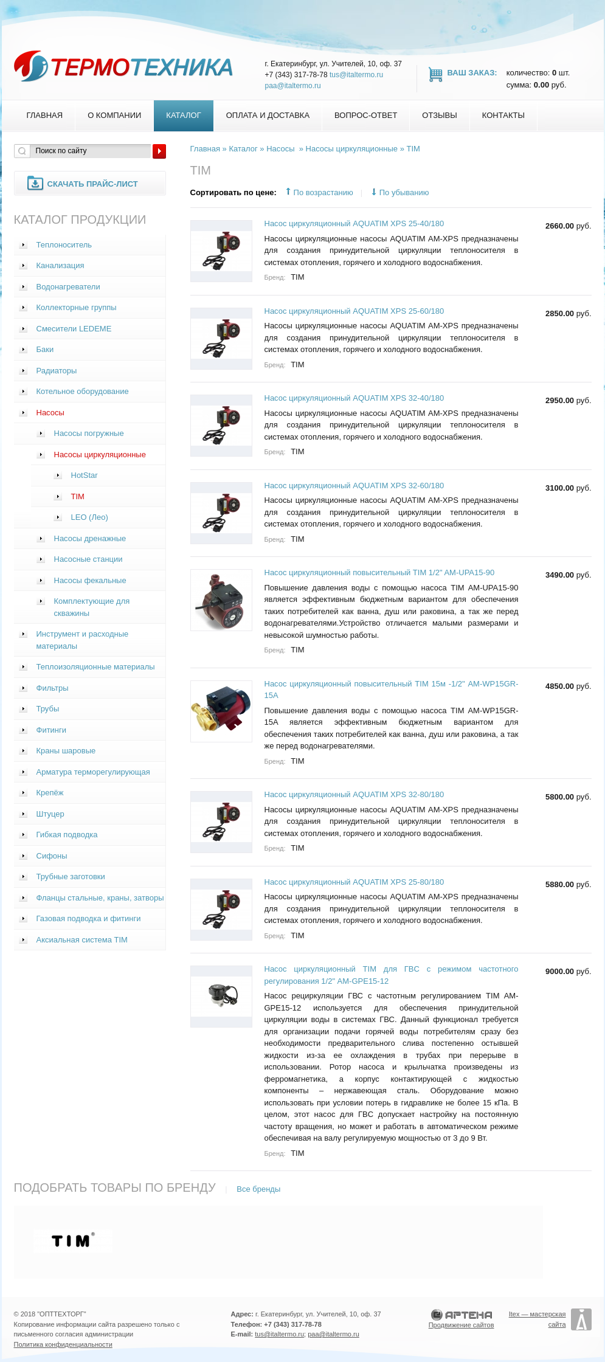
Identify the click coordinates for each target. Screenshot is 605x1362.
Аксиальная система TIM (82, 939)
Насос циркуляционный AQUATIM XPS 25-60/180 (354, 311)
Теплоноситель (64, 244)
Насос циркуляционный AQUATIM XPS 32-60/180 (354, 485)
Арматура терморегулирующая (93, 771)
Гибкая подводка (67, 834)
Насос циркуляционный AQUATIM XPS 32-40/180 (354, 398)
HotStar (84, 475)
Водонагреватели (68, 286)
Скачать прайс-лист (92, 183)
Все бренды (258, 1189)
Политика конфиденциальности (63, 1344)
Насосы (50, 412)
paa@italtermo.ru (293, 85)
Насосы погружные (89, 433)
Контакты (503, 115)
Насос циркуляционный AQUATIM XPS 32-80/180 (354, 794)
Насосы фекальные (90, 580)
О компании (114, 115)
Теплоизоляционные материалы (95, 666)
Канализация (60, 265)
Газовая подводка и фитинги (88, 918)
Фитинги (51, 730)
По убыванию (404, 192)
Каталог (183, 115)
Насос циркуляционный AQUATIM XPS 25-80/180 (354, 882)
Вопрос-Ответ (365, 115)
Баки (45, 349)
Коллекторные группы (76, 307)
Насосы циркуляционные (100, 454)
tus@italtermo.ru (356, 75)
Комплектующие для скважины (92, 607)
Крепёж (50, 792)
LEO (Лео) (89, 517)
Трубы (48, 708)
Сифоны (51, 855)
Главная (45, 115)
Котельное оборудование (82, 391)
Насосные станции (88, 559)
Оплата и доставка (267, 115)
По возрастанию (323, 192)
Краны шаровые (66, 750)
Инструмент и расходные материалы (82, 640)
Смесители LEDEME (74, 328)
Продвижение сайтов (461, 1325)
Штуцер (50, 813)
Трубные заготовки (70, 876)
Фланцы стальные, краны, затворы (100, 897)
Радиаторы (56, 370)
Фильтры (52, 688)
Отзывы (439, 115)
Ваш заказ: (472, 72)
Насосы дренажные (90, 538)
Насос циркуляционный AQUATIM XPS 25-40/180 (354, 223)
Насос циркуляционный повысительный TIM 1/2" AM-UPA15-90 (379, 572)
